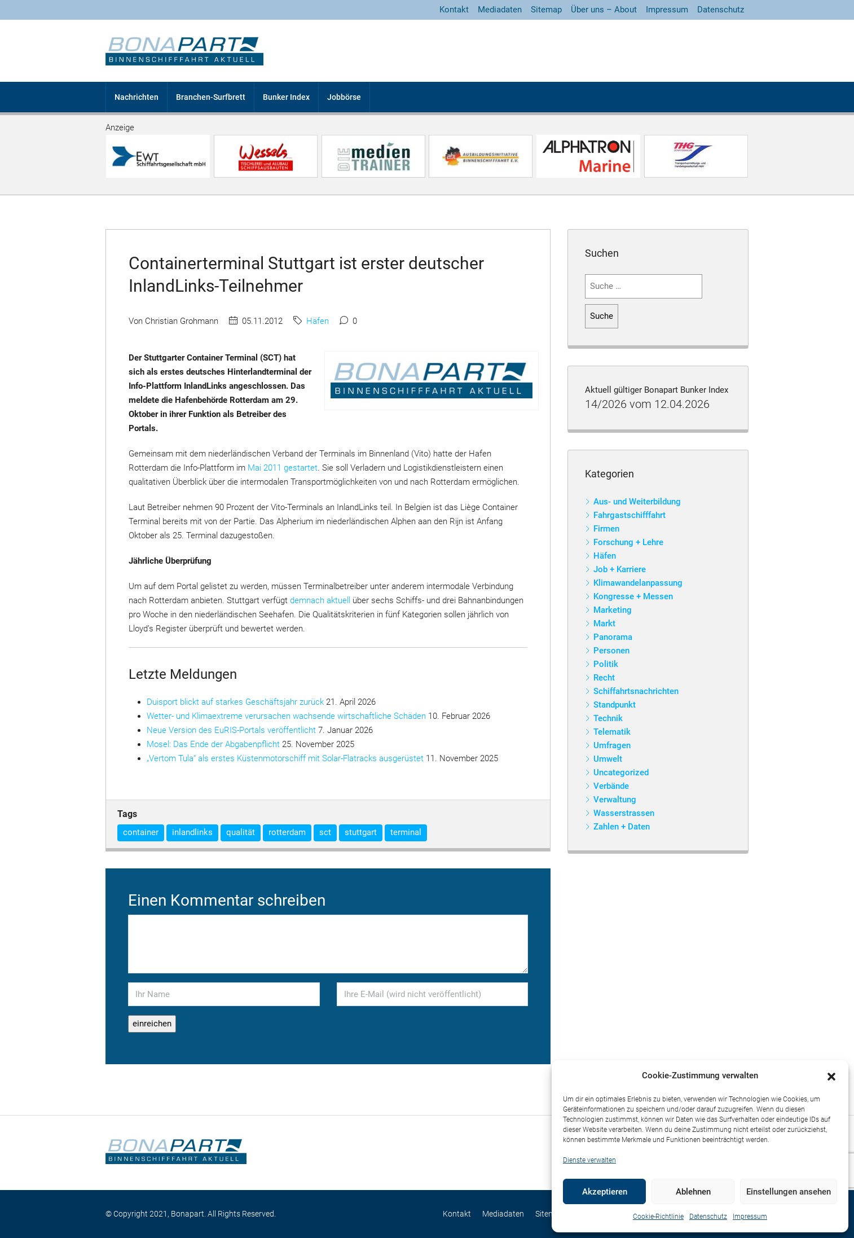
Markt (604, 623)
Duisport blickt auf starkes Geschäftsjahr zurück (235, 702)
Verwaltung (614, 799)
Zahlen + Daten (621, 827)
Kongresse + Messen (633, 596)
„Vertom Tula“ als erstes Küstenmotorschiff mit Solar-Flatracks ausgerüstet (285, 758)
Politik (605, 664)
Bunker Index (286, 97)
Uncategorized (621, 772)
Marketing (612, 610)
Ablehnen (693, 1192)
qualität (240, 832)
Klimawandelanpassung (638, 583)
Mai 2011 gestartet (283, 468)
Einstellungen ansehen (788, 1192)
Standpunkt (614, 705)
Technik (608, 718)
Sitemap (546, 10)
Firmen (606, 529)
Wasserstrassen (623, 813)
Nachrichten (137, 97)
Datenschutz (708, 1217)
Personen (611, 651)
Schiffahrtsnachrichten (636, 691)
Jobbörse (344, 97)
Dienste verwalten (589, 1160)
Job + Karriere (619, 569)
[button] (831, 1076)
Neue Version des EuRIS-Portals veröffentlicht (231, 730)
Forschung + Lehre (628, 542)
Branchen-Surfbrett (210, 97)
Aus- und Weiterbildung (637, 502)
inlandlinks (192, 832)
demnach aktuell (320, 600)
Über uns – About (604, 10)
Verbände (611, 786)
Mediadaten (500, 10)
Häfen (317, 321)
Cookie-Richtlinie (658, 1217)
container (141, 832)
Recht (604, 678)
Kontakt (454, 10)
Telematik (612, 732)
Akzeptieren (604, 1192)
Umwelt (607, 759)
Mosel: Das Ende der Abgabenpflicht (213, 744)
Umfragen (612, 745)
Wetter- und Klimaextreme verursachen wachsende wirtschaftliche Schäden (286, 716)
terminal (405, 832)
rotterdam (287, 832)
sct (325, 832)
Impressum (750, 1217)
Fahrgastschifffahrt (629, 515)
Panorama (612, 637)
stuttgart (361, 832)
